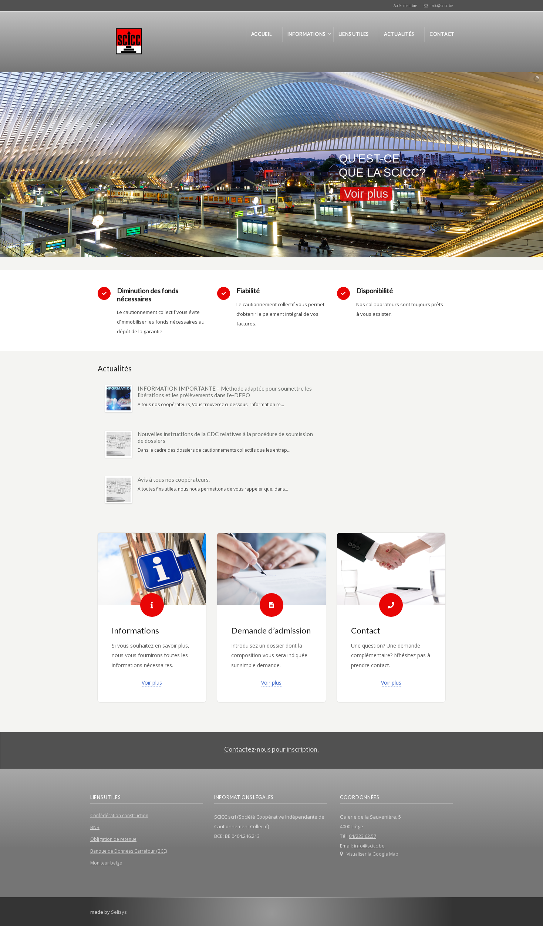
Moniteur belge (106, 863)
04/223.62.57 (362, 836)
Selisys (119, 912)
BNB (95, 827)
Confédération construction (119, 815)
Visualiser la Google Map (372, 854)
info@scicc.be (442, 5)
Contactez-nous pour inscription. (271, 749)
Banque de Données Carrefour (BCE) (128, 851)
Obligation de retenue (113, 839)
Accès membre (405, 5)
